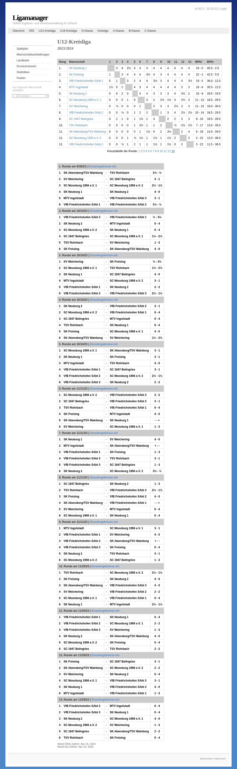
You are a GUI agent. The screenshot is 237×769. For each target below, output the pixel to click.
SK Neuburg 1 (78, 68)
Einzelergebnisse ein (102, 166)
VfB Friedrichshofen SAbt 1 (86, 81)
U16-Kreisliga (68, 30)
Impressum (220, 758)
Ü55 (31, 30)
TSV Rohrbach (78, 125)
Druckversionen (26, 66)
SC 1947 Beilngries (81, 119)
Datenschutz (206, 758)
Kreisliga (102, 30)
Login (223, 8)
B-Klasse (134, 30)
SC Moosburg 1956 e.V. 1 (85, 100)
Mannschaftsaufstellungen (32, 54)
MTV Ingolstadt (78, 87)
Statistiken (22, 72)
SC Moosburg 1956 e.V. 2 (85, 138)
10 (161, 151)
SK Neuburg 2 (78, 93)
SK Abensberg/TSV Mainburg (87, 131)
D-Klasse (87, 30)
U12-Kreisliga (47, 30)
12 (169, 151)
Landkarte (22, 60)
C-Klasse (150, 30)
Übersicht (18, 30)
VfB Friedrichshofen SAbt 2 (86, 112)
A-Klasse (118, 30)
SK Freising (76, 74)
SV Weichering (78, 106)
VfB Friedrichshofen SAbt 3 (86, 144)
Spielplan (22, 48)
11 (165, 151)
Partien (20, 78)
